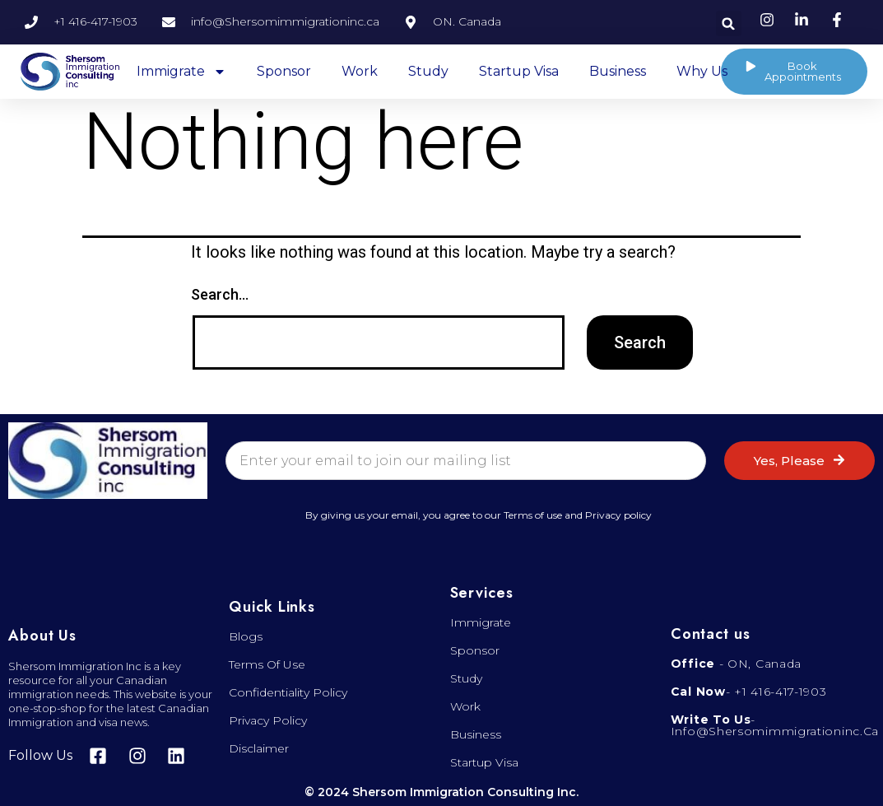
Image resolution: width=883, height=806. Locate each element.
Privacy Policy (268, 720)
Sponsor (284, 71)
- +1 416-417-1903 (749, 691)
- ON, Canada (736, 663)
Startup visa (484, 762)
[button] (728, 23)
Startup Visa (519, 71)
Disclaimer (259, 748)
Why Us (701, 71)
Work (360, 71)
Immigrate (181, 71)
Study (428, 71)
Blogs (246, 636)
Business (617, 71)
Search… (220, 294)
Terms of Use (267, 664)
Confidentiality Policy (288, 692)
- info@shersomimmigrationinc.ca (775, 725)
